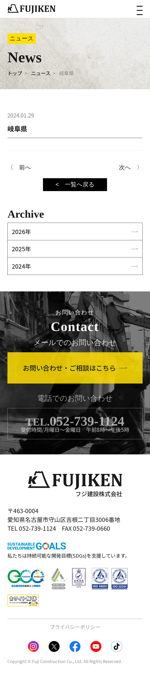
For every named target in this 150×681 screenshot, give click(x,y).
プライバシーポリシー (75, 626)
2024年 (21, 266)
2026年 (21, 231)
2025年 (21, 248)
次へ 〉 (131, 167)
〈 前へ (19, 167)
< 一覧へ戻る (74, 184)
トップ (14, 73)
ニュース (40, 73)
